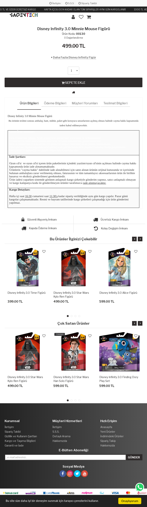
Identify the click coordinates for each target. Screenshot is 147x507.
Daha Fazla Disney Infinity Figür (74, 57)
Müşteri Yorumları (85, 103)
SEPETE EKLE (73, 82)
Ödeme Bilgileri (55, 103)
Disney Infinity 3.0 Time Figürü (26, 292)
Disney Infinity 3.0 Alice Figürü (118, 292)
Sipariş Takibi (87, 3)
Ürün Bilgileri (29, 103)
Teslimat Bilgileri (115, 103)
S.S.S (69, 3)
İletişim (55, 3)
